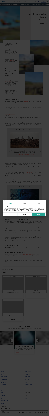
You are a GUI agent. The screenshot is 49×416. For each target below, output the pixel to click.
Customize (24, 214)
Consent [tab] (10, 203)
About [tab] (39, 203)
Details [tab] (24, 203)
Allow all (38, 214)
